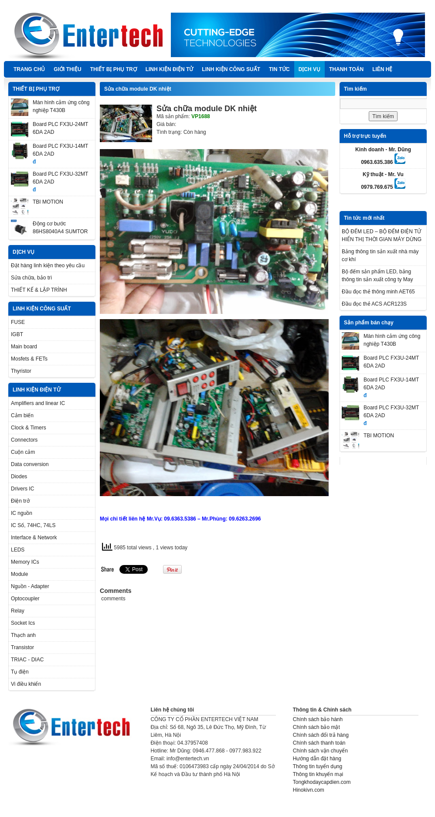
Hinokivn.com (308, 790)
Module (19, 574)
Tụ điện (20, 672)
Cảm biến (22, 415)
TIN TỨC (279, 69)
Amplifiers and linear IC (38, 403)
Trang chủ (29, 69)
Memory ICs (25, 562)
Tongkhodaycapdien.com (322, 782)
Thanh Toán (346, 69)
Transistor (22, 647)
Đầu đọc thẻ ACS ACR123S (374, 304)
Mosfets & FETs (29, 359)
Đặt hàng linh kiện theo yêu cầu (48, 265)
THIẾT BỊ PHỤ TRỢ (113, 69)
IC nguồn (21, 513)
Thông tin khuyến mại (318, 774)
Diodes (19, 476)
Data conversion (30, 464)
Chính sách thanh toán (319, 743)
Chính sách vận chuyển (320, 751)
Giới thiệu (67, 69)
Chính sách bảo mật (316, 727)
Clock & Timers (28, 428)
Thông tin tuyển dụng (317, 766)
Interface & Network (34, 537)
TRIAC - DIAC (27, 660)
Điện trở (20, 501)
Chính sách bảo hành (318, 719)
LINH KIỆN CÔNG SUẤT (231, 69)
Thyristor (21, 371)
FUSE (18, 322)
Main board (24, 347)
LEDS (17, 550)
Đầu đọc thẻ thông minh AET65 (378, 292)
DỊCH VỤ (309, 69)
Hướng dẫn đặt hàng (317, 759)
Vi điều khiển (26, 684)
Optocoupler (25, 599)
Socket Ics (23, 623)
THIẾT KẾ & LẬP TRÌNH (39, 290)
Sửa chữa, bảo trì (31, 278)
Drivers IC (22, 489)
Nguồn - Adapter (30, 586)
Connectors (24, 440)
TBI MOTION (48, 202)
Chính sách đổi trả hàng (321, 735)
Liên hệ (382, 69)
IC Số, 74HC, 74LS (33, 525)
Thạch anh (23, 635)
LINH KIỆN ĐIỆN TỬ (170, 69)
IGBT (17, 334)
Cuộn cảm (23, 452)
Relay (17, 611)
